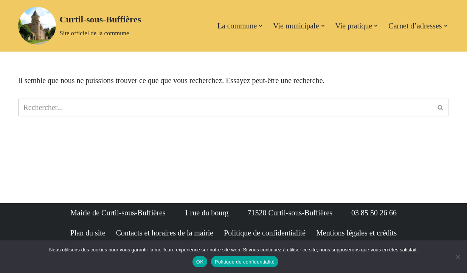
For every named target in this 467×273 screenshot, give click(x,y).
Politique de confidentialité (245, 262)
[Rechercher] (225, 107)
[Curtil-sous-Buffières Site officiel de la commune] (79, 26)
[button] (260, 26)
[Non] (457, 256)
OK (199, 262)
